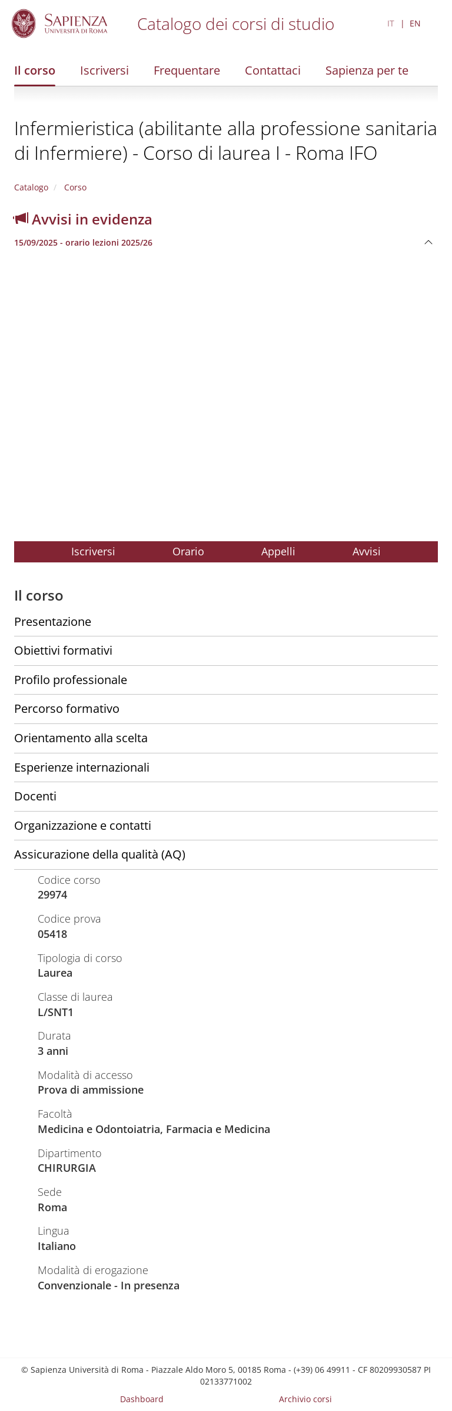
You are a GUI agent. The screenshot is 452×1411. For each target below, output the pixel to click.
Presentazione (52, 621)
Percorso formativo (66, 708)
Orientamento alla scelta (81, 738)
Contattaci (273, 70)
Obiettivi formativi (63, 650)
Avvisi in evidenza (83, 219)
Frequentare (187, 70)
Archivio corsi (305, 1399)
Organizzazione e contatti (82, 825)
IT (390, 23)
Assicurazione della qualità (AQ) (99, 854)
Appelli (278, 551)
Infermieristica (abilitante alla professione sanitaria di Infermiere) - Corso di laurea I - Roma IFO (225, 140)
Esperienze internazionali (81, 767)
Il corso (34, 70)
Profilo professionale (70, 680)
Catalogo (31, 187)
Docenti (35, 796)
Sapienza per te (366, 70)
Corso (74, 187)
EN (415, 23)
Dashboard (142, 1399)
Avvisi (367, 551)
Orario (188, 551)
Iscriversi (104, 70)
